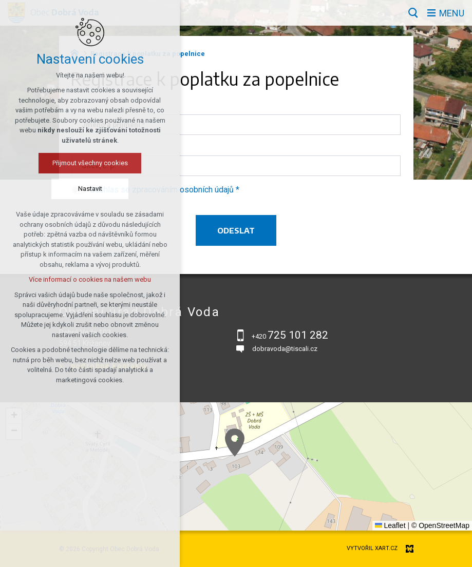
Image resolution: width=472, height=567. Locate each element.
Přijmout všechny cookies (90, 163)
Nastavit (90, 188)
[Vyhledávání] (413, 13)
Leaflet (390, 525)
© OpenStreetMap (440, 525)
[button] (234, 442)
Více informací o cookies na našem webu (90, 279)
